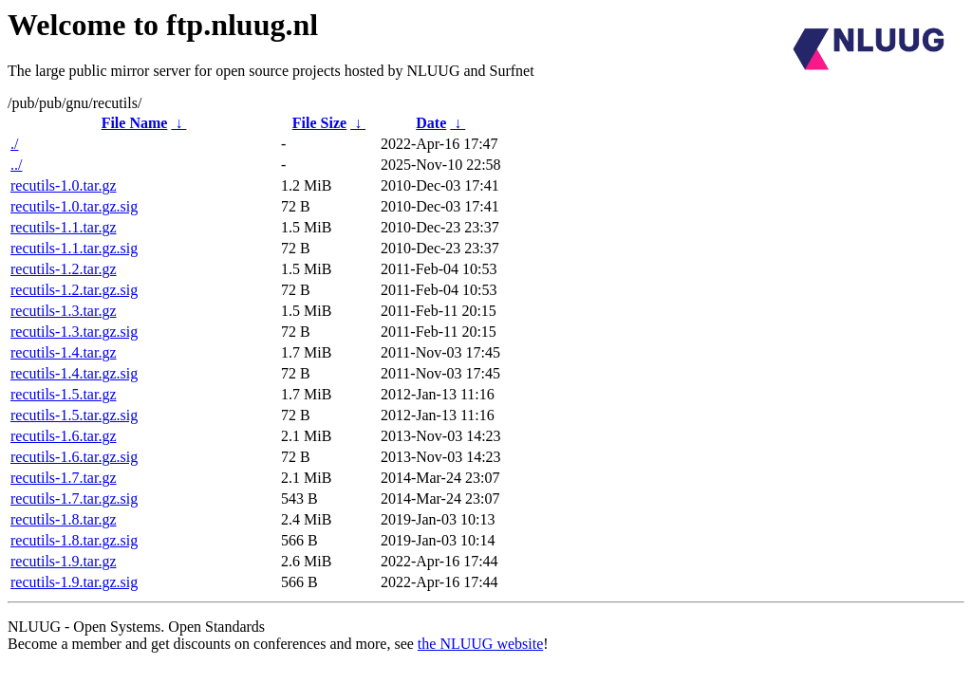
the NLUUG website (480, 644)
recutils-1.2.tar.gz (63, 269)
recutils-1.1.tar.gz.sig (74, 248)
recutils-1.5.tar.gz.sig (74, 415)
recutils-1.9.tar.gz (63, 561)
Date (431, 123)
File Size (319, 123)
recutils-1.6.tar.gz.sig (74, 457)
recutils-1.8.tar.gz (63, 519)
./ (14, 144)
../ (16, 165)
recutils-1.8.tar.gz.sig (74, 540)
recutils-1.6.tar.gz (63, 436)
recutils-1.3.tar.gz (63, 311)
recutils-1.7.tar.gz (63, 478)
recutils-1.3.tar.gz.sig (74, 331)
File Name (135, 123)
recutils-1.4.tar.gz (63, 352)
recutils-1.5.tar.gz (63, 394)
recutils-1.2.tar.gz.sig (74, 290)
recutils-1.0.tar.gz (63, 185)
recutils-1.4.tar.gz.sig (74, 373)
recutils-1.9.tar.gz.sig (74, 582)
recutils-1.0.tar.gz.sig (74, 206)
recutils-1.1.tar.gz (63, 227)
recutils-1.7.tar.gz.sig (74, 498)
